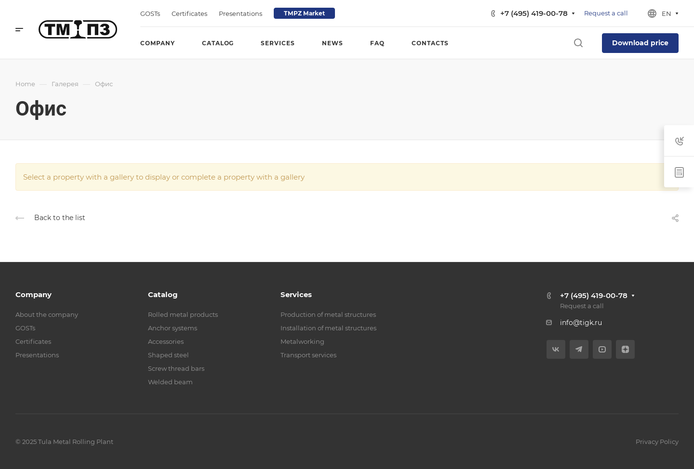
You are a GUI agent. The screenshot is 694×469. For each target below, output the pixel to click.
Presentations (37, 355)
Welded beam (170, 382)
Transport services (308, 355)
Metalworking (302, 341)
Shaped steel (168, 355)
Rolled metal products (183, 314)
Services (296, 294)
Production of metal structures (328, 314)
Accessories (166, 341)
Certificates (33, 341)
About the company (46, 314)
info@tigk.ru (581, 322)
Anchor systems (172, 328)
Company (33, 294)
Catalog (163, 294)
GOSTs (25, 328)
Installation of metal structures (328, 328)
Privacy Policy (657, 441)
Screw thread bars (176, 368)
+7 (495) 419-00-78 (534, 13)
